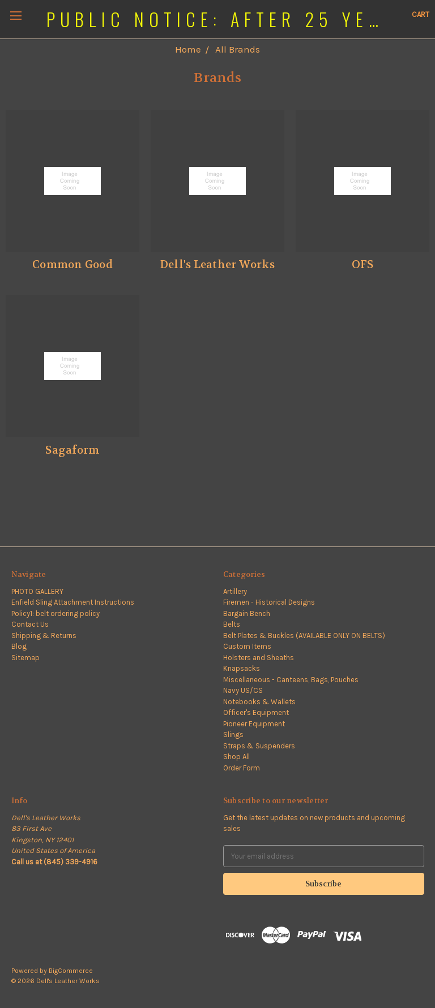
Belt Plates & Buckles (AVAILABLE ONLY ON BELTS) (304, 635)
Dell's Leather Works (217, 265)
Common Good (72, 265)
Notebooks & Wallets (259, 701)
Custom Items (247, 646)
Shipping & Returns (43, 635)
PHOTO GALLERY (37, 591)
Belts (231, 624)
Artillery (235, 591)
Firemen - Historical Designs (269, 602)
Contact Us (30, 624)
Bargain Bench (246, 613)
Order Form (241, 768)
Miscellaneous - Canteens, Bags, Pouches (291, 679)
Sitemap (25, 657)
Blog (19, 646)
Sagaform (72, 450)
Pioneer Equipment (254, 724)
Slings (233, 734)
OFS (363, 265)
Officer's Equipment (256, 712)
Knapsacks (241, 668)
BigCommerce (71, 971)
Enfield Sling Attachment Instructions (72, 602)
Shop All (236, 756)
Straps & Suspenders (259, 746)
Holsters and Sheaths (258, 657)
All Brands (237, 49)
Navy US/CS (243, 690)
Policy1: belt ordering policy (55, 613)
